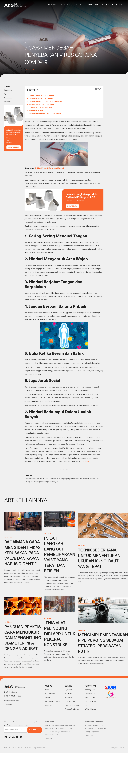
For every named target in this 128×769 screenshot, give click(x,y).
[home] (15, 5)
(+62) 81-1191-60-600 (12, 696)
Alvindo (85, 462)
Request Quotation (112, 5)
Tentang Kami (91, 5)
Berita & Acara (90, 701)
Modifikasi (69, 697)
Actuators (48, 705)
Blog (78, 5)
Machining (69, 694)
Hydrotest (68, 690)
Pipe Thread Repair (72, 705)
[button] (53, 5)
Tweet (6, 94)
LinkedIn (7, 102)
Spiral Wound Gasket (52, 701)
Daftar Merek (90, 694)
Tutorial (33, 43)
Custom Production (72, 709)
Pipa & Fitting (50, 694)
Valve (47, 690)
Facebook (8, 90)
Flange (47, 697)
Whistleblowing (90, 709)
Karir (87, 705)
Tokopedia (8, 704)
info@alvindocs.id (10, 692)
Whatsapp (8, 98)
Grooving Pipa (70, 701)
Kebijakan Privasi (117, 748)
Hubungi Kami (90, 697)
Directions (48, 738)
